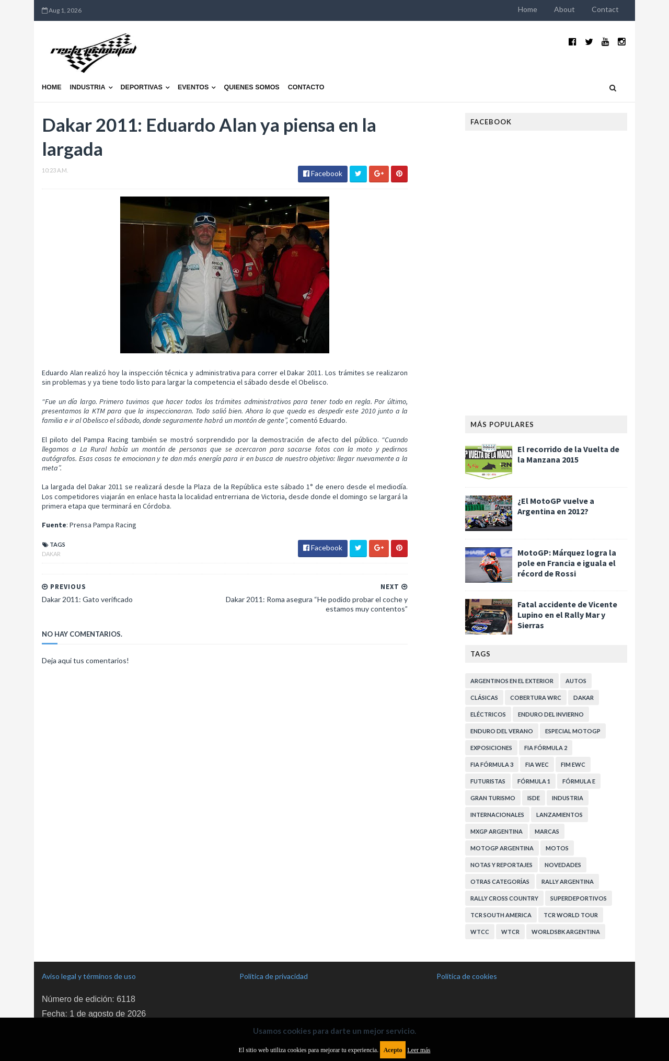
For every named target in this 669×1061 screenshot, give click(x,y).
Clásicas (484, 697)
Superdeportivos (578, 898)
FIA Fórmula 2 (545, 747)
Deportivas (142, 87)
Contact (605, 9)
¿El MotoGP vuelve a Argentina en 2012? (555, 505)
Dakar (51, 553)
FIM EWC (573, 764)
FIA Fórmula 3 (491, 764)
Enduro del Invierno (551, 714)
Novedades (563, 864)
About (564, 9)
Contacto (306, 87)
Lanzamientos (559, 814)
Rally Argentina (567, 881)
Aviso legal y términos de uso (89, 976)
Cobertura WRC (535, 697)
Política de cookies (466, 976)
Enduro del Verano (501, 731)
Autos (576, 680)
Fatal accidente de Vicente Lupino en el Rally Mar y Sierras (567, 614)
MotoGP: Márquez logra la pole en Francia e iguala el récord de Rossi (566, 563)
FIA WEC (537, 764)
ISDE (533, 797)
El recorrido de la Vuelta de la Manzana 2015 (568, 454)
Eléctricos (488, 714)
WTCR (510, 931)
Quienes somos (251, 87)
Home (527, 9)
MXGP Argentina (496, 831)
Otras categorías (499, 881)
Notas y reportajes (501, 864)
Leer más (418, 1050)
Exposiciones (491, 747)
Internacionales (497, 814)
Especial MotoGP (573, 731)
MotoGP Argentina (502, 848)
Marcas (547, 831)
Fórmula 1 (533, 781)
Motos (557, 848)
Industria (88, 87)
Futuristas (487, 781)
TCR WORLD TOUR (571, 915)
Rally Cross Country (504, 898)
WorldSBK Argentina (566, 931)
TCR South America (501, 915)
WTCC (479, 931)
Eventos (193, 87)
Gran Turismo (492, 797)
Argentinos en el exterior (511, 680)
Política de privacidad (273, 976)
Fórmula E (578, 781)
